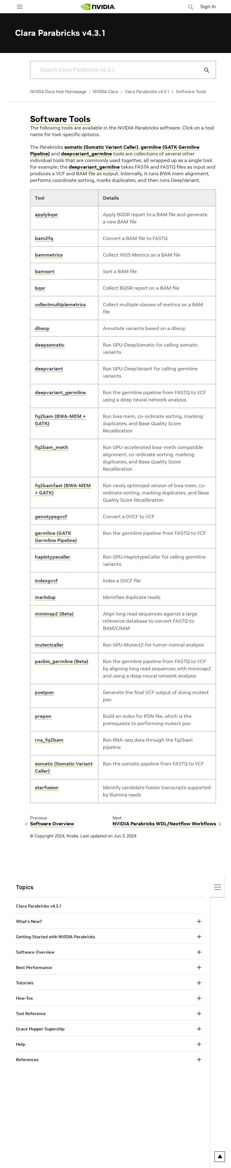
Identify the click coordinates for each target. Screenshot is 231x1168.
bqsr (40, 288)
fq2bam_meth (51, 447)
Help (20, 1044)
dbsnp (42, 328)
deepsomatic (49, 345)
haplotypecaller (52, 557)
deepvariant (49, 369)
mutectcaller (49, 645)
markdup (45, 597)
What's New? (29, 921)
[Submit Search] (203, 70)
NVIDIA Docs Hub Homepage (58, 91)
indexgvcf (46, 581)
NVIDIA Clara (105, 91)
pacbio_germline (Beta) (61, 661)
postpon (44, 692)
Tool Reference (31, 1013)
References (27, 1059)
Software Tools (191, 91)
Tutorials (24, 983)
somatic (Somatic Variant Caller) (101, 147)
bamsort (44, 271)
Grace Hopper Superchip (40, 1029)
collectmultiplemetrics (60, 304)
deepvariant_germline (86, 154)
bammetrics (49, 255)
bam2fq (44, 238)
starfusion (46, 787)
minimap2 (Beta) (54, 614)
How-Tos (24, 998)
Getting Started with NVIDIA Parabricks (55, 936)
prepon (43, 716)
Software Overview (35, 952)
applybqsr (46, 214)
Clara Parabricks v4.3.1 (147, 91)
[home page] (98, 7)
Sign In (208, 6)
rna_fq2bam (49, 740)
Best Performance (34, 967)
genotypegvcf (51, 516)
